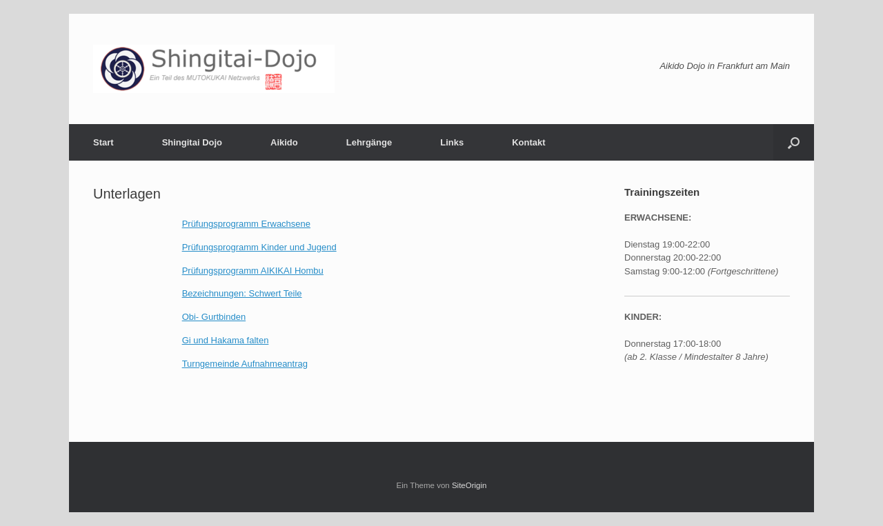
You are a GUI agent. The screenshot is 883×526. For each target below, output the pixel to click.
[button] (793, 142)
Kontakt (528, 142)
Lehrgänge (369, 142)
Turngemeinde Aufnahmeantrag (245, 363)
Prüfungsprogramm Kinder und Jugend (259, 247)
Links (452, 142)
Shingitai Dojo (192, 142)
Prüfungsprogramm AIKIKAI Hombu (253, 270)
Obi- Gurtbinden (214, 317)
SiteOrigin (469, 485)
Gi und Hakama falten (225, 340)
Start (103, 142)
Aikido (284, 142)
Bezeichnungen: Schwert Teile (242, 293)
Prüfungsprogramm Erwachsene (246, 224)
